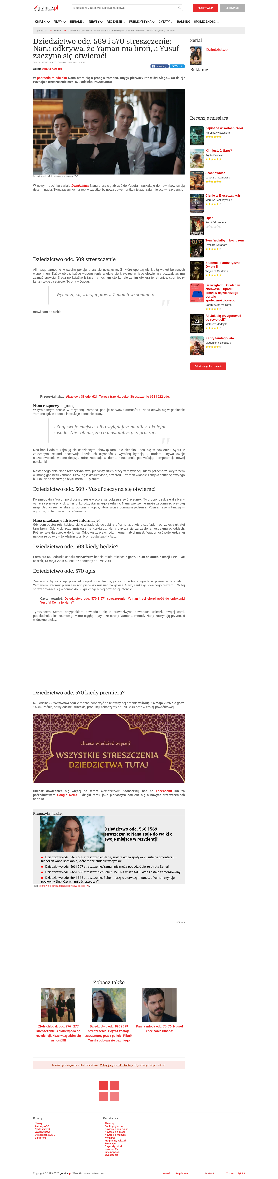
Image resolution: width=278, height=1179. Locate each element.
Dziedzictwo (217, 49)
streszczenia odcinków (64, 885)
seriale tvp (83, 885)
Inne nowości (112, 1152)
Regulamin (181, 1173)
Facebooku (165, 791)
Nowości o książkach (116, 1129)
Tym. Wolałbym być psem (224, 240)
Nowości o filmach (115, 1132)
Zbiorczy (110, 1123)
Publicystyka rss (114, 1126)
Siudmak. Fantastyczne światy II (222, 264)
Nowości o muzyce (115, 1134)
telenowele (45, 885)
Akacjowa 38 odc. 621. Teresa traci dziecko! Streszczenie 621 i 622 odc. (118, 396)
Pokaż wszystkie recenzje (208, 366)
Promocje (110, 1143)
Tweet (177, 66)
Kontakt (167, 1173)
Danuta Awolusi (52, 69)
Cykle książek (42, 1129)
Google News (66, 795)
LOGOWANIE (232, 8)
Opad (209, 218)
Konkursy (110, 1137)
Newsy (57, 30)
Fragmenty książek (115, 1140)
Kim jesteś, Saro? (218, 150)
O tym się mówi (113, 1146)
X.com (227, 1173)
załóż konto (124, 1065)
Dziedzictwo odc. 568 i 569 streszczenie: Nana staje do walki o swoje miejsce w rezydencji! (139, 834)
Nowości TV (111, 1149)
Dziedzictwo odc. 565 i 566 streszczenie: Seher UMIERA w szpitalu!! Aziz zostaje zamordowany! (113, 872)
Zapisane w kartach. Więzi (224, 128)
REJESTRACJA (205, 8)
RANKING (183, 21)
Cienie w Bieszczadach (222, 195)
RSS (241, 1173)
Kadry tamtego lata (219, 338)
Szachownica (215, 173)
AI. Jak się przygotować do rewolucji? (223, 317)
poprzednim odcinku (52, 78)
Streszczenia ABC (45, 1134)
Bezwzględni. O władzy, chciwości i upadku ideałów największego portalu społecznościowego (222, 292)
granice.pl (42, 30)
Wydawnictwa (42, 1132)
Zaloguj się (106, 1065)
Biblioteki (40, 1137)
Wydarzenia (111, 1155)
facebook (206, 1173)
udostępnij (161, 66)
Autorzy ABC (42, 1126)
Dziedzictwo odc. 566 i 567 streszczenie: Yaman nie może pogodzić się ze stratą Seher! (107, 866)
